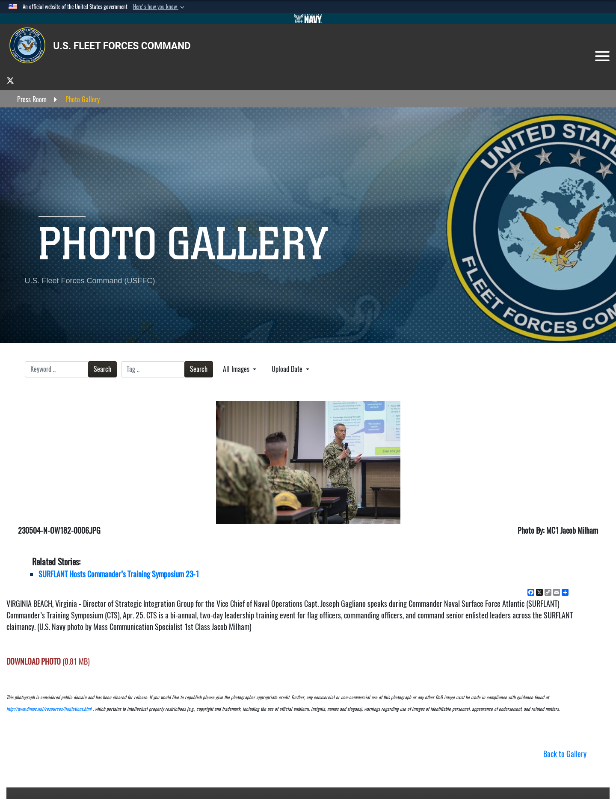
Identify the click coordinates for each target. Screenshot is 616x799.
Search (102, 369)
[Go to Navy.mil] (308, 18)
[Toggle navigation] (602, 56)
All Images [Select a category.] (237, 369)
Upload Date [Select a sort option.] (288, 369)
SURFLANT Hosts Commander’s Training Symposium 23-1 (118, 574)
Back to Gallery (564, 754)
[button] (159, 7)
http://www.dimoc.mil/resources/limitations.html (49, 709)
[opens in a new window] (10, 80)
